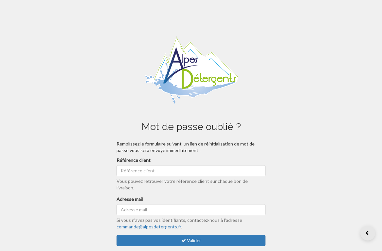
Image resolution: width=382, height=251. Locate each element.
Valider (191, 240)
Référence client (134, 160)
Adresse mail (130, 199)
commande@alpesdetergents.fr (149, 226)
